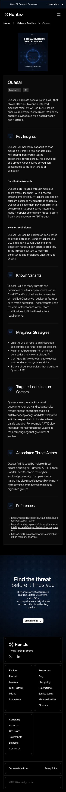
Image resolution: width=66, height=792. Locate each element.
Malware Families (26, 23)
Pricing (12, 693)
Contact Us (15, 748)
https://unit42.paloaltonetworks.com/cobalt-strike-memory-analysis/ (34, 535)
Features (13, 682)
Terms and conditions (18, 768)
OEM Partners (16, 687)
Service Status (46, 693)
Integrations (15, 699)
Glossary (43, 705)
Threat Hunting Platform (21, 650)
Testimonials (15, 736)
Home (7, 23)
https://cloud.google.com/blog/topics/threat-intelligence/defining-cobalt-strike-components (34, 527)
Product (13, 676)
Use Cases (14, 730)
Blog (41, 676)
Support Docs (46, 687)
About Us (14, 725)
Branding (13, 742)
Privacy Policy (51, 768)
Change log (45, 682)
